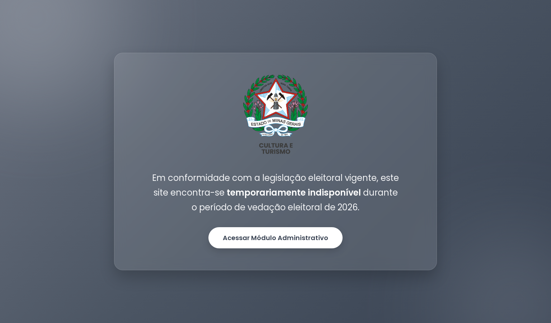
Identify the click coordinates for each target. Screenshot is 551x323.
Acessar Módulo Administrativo (275, 237)
